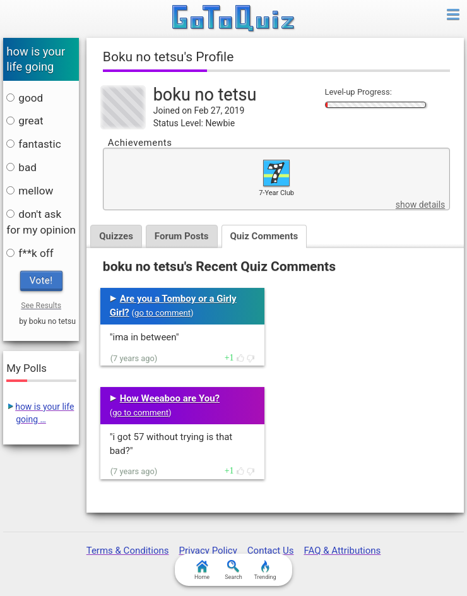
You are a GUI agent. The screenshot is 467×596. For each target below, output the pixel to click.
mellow (29, 190)
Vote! (41, 280)
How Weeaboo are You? (170, 398)
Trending (265, 570)
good (24, 98)
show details (420, 205)
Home (202, 570)
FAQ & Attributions (342, 550)
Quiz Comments (264, 236)
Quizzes (116, 236)
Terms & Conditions (127, 550)
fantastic (33, 144)
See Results (41, 305)
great (24, 120)
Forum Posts (182, 236)
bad (21, 167)
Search (233, 570)
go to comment (162, 313)
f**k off (29, 253)
